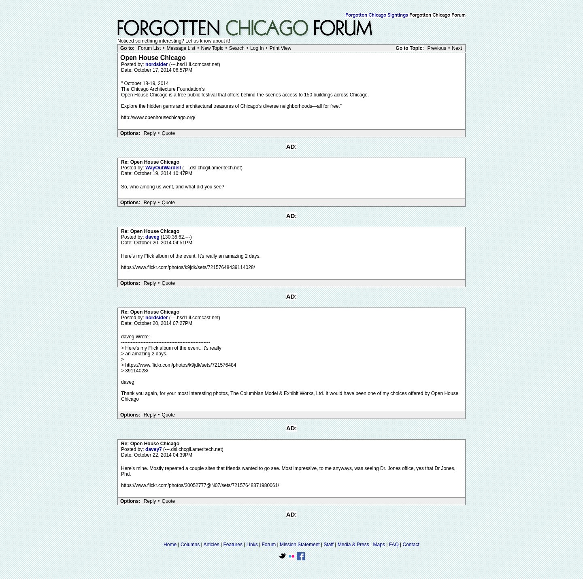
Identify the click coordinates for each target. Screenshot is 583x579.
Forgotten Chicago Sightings (376, 15)
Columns (190, 544)
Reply (150, 133)
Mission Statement (300, 544)
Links (252, 544)
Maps (379, 544)
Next (457, 48)
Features (233, 544)
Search (237, 48)
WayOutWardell (163, 168)
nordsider (157, 64)
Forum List (149, 48)
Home (170, 544)
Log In (257, 48)
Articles (211, 544)
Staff (328, 544)
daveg (153, 237)
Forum (269, 544)
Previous (436, 48)
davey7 (154, 449)
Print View (281, 48)
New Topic (212, 48)
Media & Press (353, 544)
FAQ (394, 544)
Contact (411, 544)
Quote (168, 133)
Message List (181, 48)
